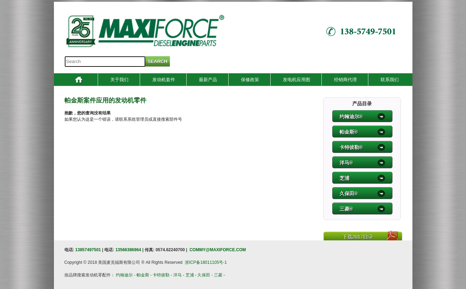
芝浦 (190, 275)
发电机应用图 (296, 79)
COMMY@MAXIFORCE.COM (217, 249)
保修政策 (250, 79)
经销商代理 (345, 79)
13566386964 (128, 249)
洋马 (177, 275)
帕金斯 (143, 275)
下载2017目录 (357, 237)
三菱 (218, 275)
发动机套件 (163, 79)
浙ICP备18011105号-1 (206, 262)
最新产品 (208, 79)
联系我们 (390, 79)
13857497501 (88, 249)
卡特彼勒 (161, 275)
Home (78, 81)
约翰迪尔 (124, 275)
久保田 (203, 275)
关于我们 (119, 79)
